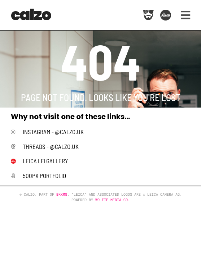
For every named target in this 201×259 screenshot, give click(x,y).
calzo (31, 15)
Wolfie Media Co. (112, 199)
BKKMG (61, 194)
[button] (182, 15)
